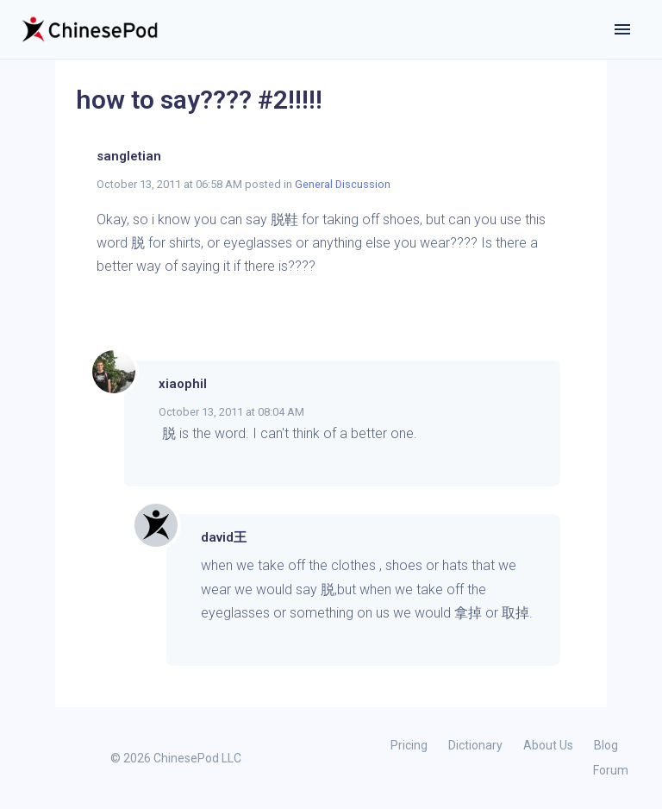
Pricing (409, 745)
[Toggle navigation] (622, 29)
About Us (548, 745)
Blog (606, 745)
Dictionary (475, 745)
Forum (610, 770)
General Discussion (342, 184)
